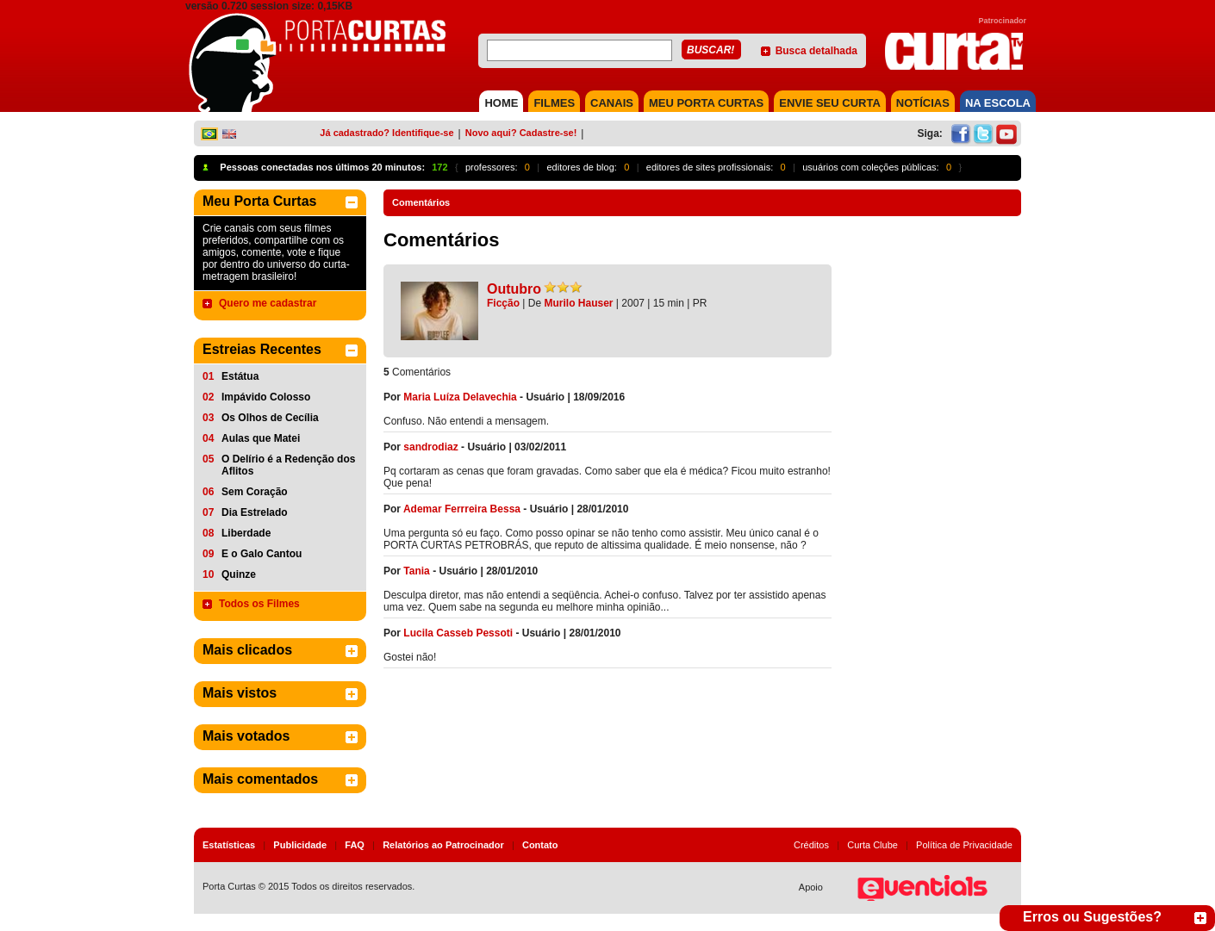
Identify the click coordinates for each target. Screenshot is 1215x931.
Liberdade (246, 533)
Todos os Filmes (259, 604)
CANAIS (611, 102)
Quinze (238, 574)
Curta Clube (872, 845)
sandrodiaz (430, 447)
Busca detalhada (816, 51)
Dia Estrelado (254, 512)
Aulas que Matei (260, 438)
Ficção (503, 303)
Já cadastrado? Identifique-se (386, 132)
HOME (501, 102)
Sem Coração (254, 492)
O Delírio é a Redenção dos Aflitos (288, 465)
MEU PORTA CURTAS (706, 102)
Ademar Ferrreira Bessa (461, 509)
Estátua (240, 376)
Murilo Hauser (579, 303)
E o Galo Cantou (261, 554)
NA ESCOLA (998, 102)
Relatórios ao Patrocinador (443, 845)
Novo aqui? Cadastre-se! (521, 132)
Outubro (514, 289)
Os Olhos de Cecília (270, 418)
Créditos (811, 845)
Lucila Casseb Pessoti (458, 633)
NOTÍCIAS (923, 102)
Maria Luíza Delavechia (459, 397)
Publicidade (300, 845)
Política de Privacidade (964, 845)
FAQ (354, 845)
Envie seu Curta (830, 102)
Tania (416, 571)
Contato (540, 845)
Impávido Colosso (265, 397)
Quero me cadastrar (267, 303)
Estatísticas (228, 845)
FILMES (554, 102)
